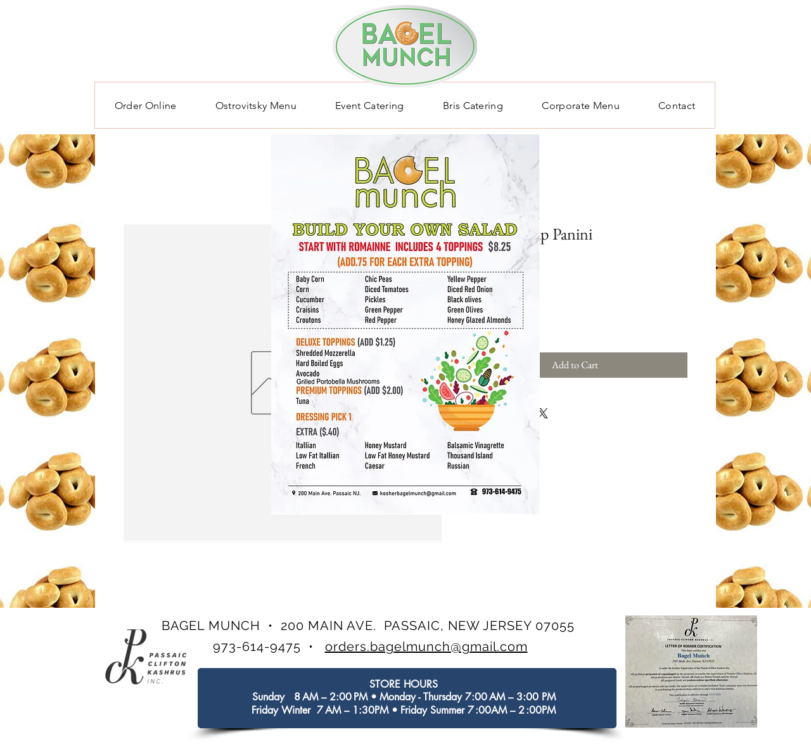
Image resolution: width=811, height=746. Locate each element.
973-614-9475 (257, 646)
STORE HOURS (403, 684)
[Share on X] (543, 413)
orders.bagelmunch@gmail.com (426, 646)
